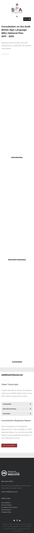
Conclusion (6, 413)
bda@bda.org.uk (12, 492)
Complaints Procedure (9, 507)
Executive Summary (9, 409)
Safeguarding (6, 512)
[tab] (17, 404)
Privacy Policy (6, 505)
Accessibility (5, 502)
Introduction (7, 404)
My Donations (6, 510)
